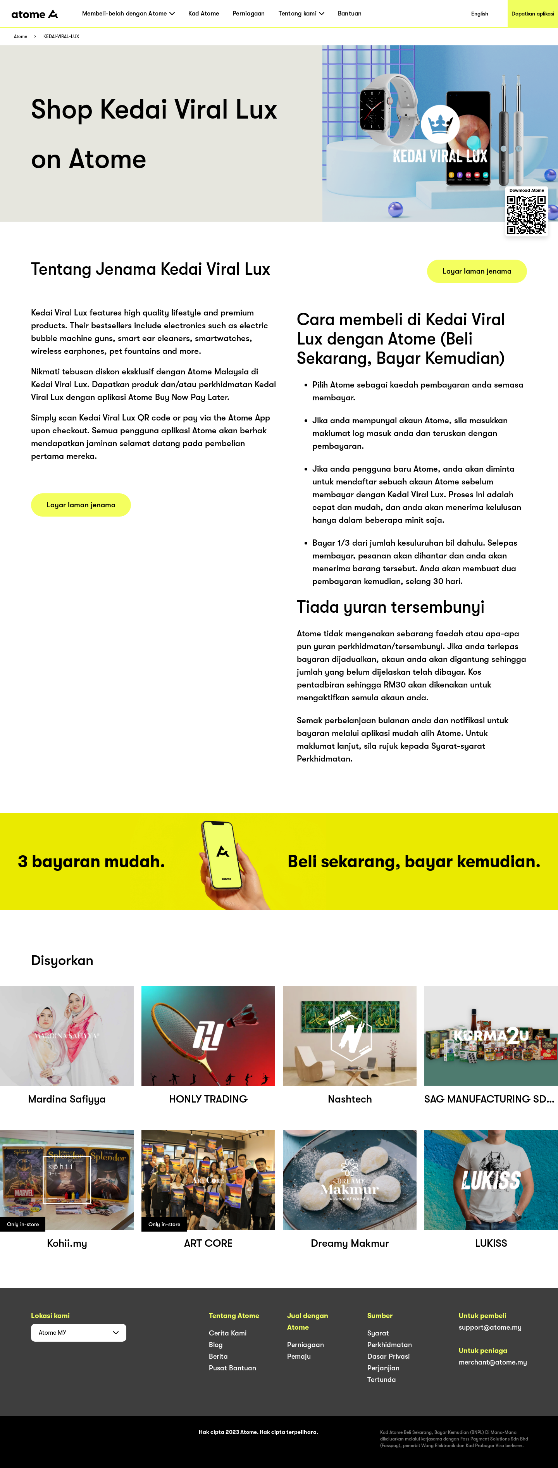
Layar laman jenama (80, 505)
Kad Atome (203, 13)
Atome (20, 36)
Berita (218, 1356)
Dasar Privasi (388, 1356)
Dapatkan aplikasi (533, 13)
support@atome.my (490, 1327)
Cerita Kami (227, 1333)
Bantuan (350, 13)
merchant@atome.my (493, 1362)
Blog (216, 1345)
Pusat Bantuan (232, 1368)
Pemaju (299, 1356)
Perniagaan (248, 13)
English (479, 13)
